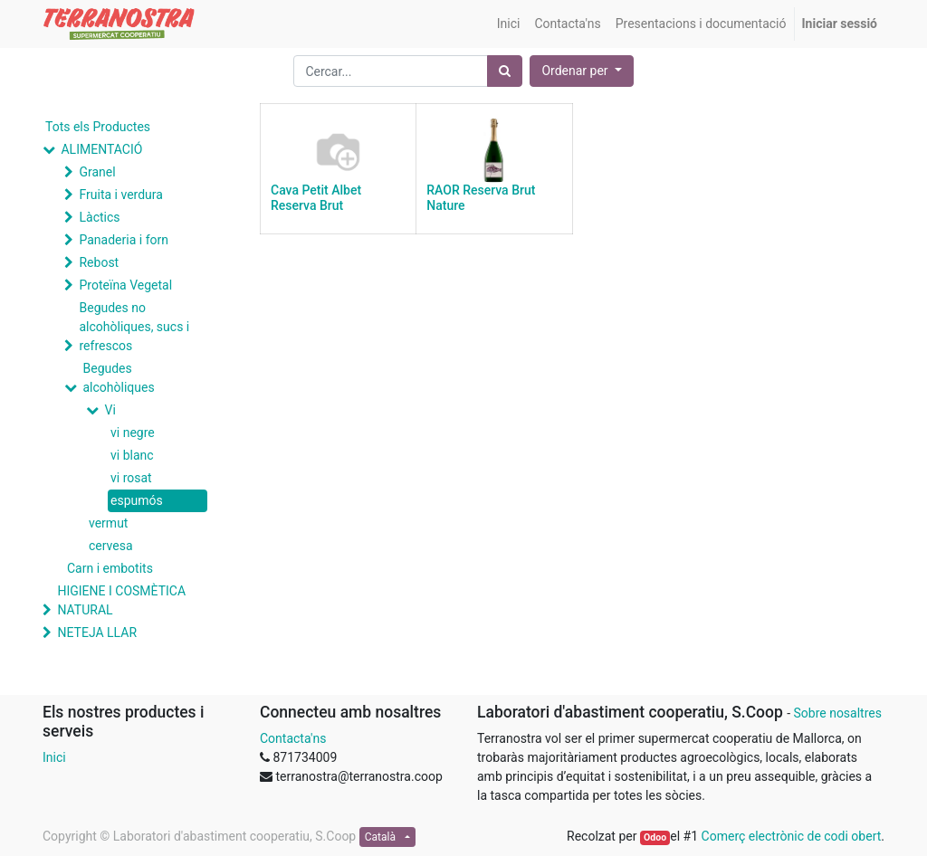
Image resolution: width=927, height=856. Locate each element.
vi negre (132, 432)
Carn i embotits (110, 568)
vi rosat (131, 478)
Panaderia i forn (123, 240)
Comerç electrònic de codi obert (792, 836)
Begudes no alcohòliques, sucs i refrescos (134, 326)
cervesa (111, 545)
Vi (109, 410)
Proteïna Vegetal (125, 285)
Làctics (99, 217)
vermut (108, 523)
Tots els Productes (97, 126)
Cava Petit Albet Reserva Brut (316, 198)
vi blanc (132, 455)
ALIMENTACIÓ (101, 149)
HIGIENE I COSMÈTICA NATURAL (121, 600)
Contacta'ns (293, 738)
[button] (581, 71)
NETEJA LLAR (97, 632)
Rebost (99, 262)
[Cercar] (504, 71)
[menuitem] (509, 24)
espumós (136, 500)
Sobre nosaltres (837, 713)
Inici (54, 757)
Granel (97, 172)
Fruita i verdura (120, 194)
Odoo (655, 837)
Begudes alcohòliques (118, 378)
